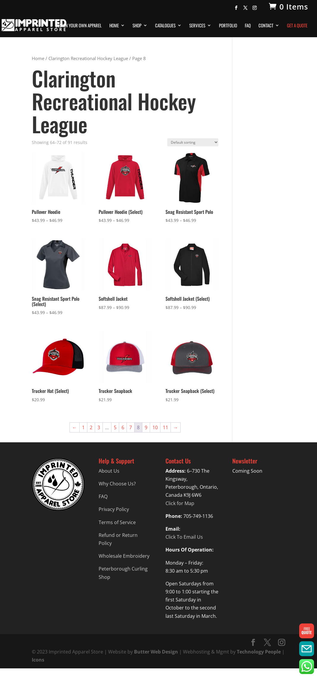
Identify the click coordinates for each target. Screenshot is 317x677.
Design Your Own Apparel (79, 26)
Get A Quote (297, 26)
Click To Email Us (184, 537)
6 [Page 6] (123, 427)
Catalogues (165, 26)
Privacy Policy (114, 509)
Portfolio (228, 26)
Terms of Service (117, 522)
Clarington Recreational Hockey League (88, 58)
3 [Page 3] (98, 427)
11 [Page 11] (165, 427)
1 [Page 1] (83, 427)
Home (114, 26)
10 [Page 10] (155, 427)
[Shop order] (192, 142)
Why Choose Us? (117, 483)
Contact (265, 26)
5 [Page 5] (115, 427)
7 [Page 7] (130, 427)
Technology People (259, 651)
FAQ (248, 26)
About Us (109, 471)
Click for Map (179, 503)
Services (197, 26)
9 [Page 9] (146, 427)
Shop (137, 26)
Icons (38, 659)
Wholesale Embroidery (124, 556)
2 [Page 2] (91, 427)
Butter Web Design (156, 651)
